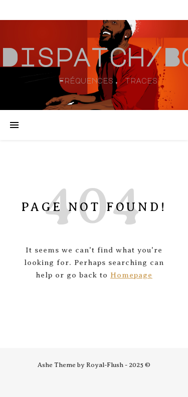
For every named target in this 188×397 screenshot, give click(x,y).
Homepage (131, 275)
